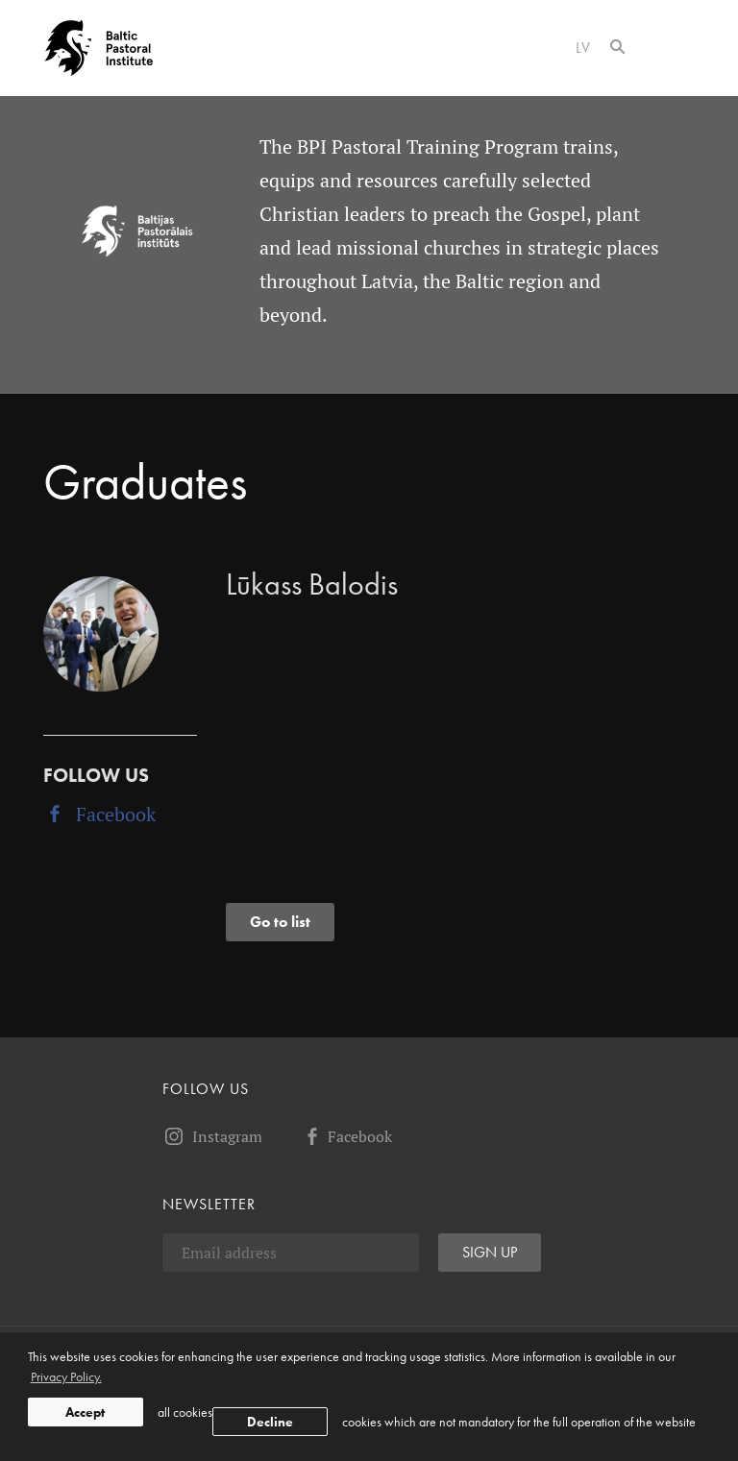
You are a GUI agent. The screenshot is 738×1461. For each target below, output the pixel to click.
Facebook (99, 814)
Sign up (489, 1252)
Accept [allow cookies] (85, 1412)
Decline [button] (270, 1421)
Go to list (280, 922)
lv (583, 47)
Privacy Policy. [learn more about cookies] (66, 1376)
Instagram (212, 1136)
